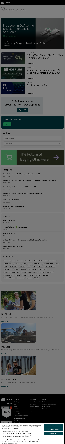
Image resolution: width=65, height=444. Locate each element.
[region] (32, 433)
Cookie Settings (53, 433)
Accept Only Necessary (53, 429)
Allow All (53, 426)
